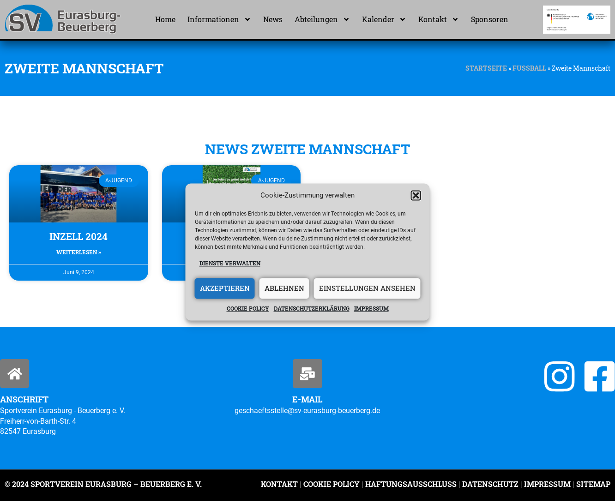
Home (165, 19)
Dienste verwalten (229, 263)
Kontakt (438, 19)
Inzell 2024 (78, 236)
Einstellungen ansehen (367, 288)
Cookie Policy (331, 487)
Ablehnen (284, 288)
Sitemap (592, 487)
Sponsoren (489, 19)
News (273, 19)
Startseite (486, 68)
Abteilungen (322, 19)
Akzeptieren (225, 288)
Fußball (529, 68)
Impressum (371, 308)
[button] (416, 195)
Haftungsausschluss (411, 487)
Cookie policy (248, 308)
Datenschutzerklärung (312, 308)
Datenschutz (490, 487)
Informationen (219, 19)
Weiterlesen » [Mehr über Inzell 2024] (78, 252)
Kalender (384, 19)
